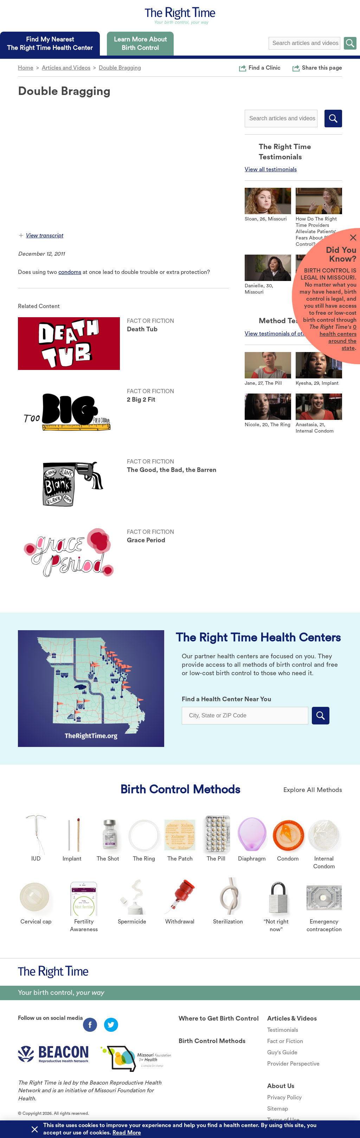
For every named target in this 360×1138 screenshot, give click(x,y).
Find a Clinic (265, 67)
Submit (350, 43)
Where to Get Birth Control (219, 1018)
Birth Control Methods (180, 789)
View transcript (41, 235)
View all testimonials (271, 169)
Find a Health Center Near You (226, 699)
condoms (69, 272)
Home (25, 68)
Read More (126, 1133)
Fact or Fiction (285, 1041)
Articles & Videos (292, 1018)
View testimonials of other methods (290, 334)
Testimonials (282, 1030)
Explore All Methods (312, 790)
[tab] (50, 44)
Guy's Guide (282, 1052)
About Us (280, 1086)
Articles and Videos (66, 68)
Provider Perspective (293, 1064)
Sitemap (277, 1109)
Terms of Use (283, 1120)
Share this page (322, 67)
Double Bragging (120, 68)
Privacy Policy (284, 1097)
